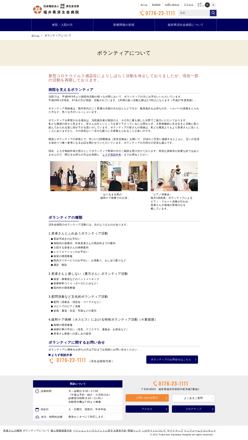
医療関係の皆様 (123, 24)
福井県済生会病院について (186, 24)
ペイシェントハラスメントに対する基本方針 (100, 430)
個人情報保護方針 (61, 430)
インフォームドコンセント (200, 430)
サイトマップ (175, 430)
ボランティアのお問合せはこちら (169, 359)
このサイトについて (154, 430)
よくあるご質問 (193, 398)
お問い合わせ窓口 (147, 397)
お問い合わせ (172, 4)
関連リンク (134, 430)
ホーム (144, 4)
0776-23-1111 (157, 13)
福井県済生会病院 (56, 9)
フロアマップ (193, 409)
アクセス (188, 4)
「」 (112, 154)
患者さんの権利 (12, 430)
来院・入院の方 (62, 24)
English (156, 4)
